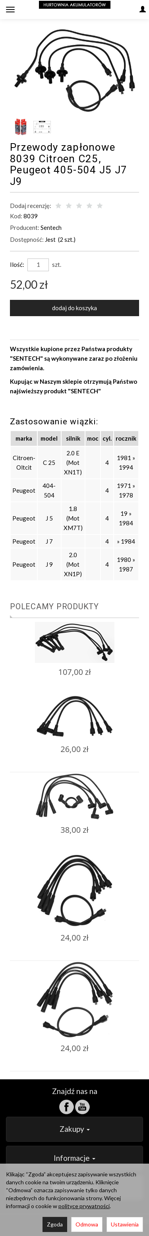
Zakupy (75, 1128)
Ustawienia (125, 1224)
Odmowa (86, 1224)
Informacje (74, 1157)
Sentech (51, 227)
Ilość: (17, 264)
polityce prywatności (84, 1206)
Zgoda (55, 1224)
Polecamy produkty (54, 606)
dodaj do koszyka (74, 307)
